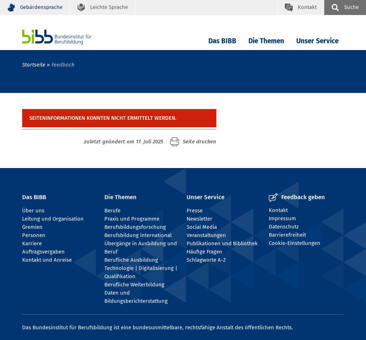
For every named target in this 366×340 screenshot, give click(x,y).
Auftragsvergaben (43, 251)
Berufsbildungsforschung (135, 227)
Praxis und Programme (131, 219)
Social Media (202, 227)
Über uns (33, 210)
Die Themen (266, 41)
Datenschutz (284, 226)
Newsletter (199, 219)
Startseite (33, 64)
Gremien (32, 227)
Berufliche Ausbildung (131, 260)
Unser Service (317, 41)
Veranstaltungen (206, 235)
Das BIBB (222, 41)
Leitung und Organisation (53, 219)
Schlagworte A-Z (206, 260)
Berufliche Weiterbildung (134, 284)
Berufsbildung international (138, 235)
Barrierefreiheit (287, 235)
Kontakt (278, 210)
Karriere (32, 243)
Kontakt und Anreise (47, 260)
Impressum (282, 218)
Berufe (112, 210)
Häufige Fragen (204, 251)
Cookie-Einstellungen (294, 243)
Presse (195, 210)
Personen (33, 235)
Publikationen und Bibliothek (222, 243)
